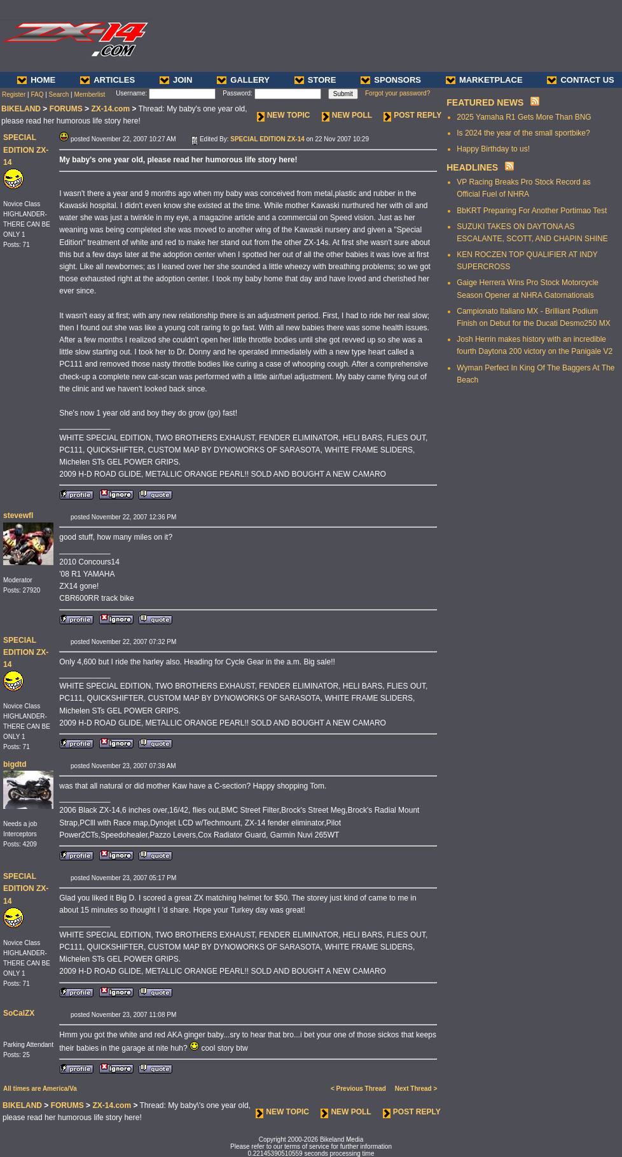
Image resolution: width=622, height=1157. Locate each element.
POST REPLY (412, 115)
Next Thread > (416, 1088)
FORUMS (66, 108)
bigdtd (15, 764)
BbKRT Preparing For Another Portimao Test (532, 210)
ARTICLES (107, 80)
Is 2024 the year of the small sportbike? (523, 133)
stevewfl (18, 515)
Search (59, 94)
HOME (36, 80)
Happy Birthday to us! (493, 148)
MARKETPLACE (484, 80)
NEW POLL (347, 115)
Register (13, 94)
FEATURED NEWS (484, 102)
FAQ (37, 94)
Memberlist (89, 94)
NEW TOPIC (283, 115)
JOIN (176, 80)
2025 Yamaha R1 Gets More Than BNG (524, 117)
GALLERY (243, 80)
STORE (315, 80)
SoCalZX (18, 1013)
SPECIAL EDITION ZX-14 (25, 149)
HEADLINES (472, 167)
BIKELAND (21, 108)
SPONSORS (391, 80)
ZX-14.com (110, 108)
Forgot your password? (397, 93)
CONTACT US (580, 80)
